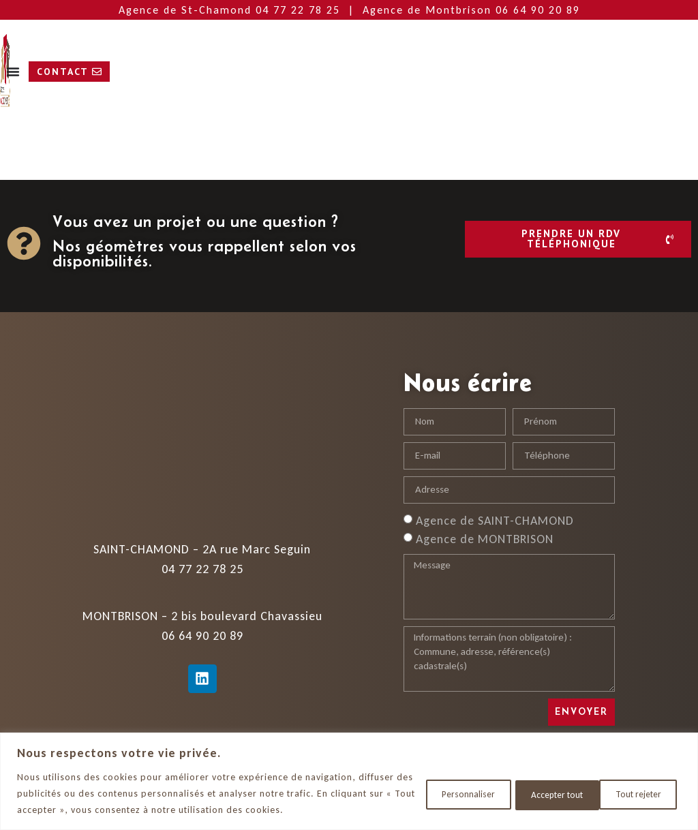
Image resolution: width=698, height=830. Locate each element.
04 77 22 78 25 (300, 9)
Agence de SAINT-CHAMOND (495, 519)
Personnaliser (446, 793)
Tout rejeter (541, 793)
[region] (349, 781)
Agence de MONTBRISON (484, 538)
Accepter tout (635, 793)
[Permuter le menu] (301, 71)
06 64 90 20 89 (538, 9)
